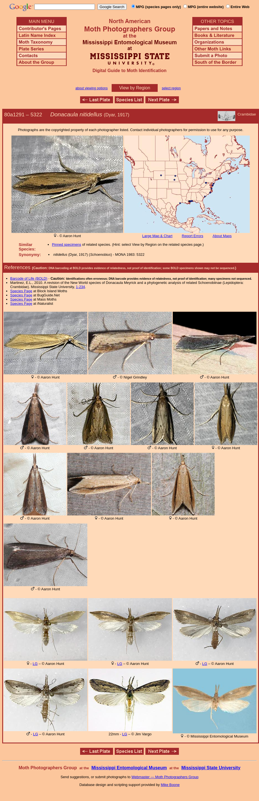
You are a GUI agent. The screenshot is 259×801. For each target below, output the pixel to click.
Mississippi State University (211, 767)
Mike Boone (170, 785)
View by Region (134, 87)
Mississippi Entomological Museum (129, 767)
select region (171, 88)
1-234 (80, 287)
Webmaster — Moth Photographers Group (164, 777)
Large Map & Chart (157, 236)
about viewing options (91, 88)
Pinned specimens (66, 244)
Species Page (21, 291)
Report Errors (192, 236)
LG (35, 664)
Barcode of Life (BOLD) (28, 278)
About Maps (222, 236)
